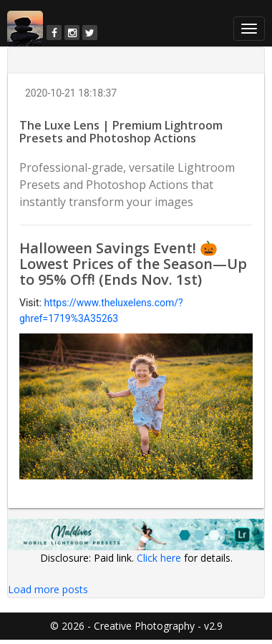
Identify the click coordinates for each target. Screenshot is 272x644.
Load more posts (48, 589)
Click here (159, 558)
